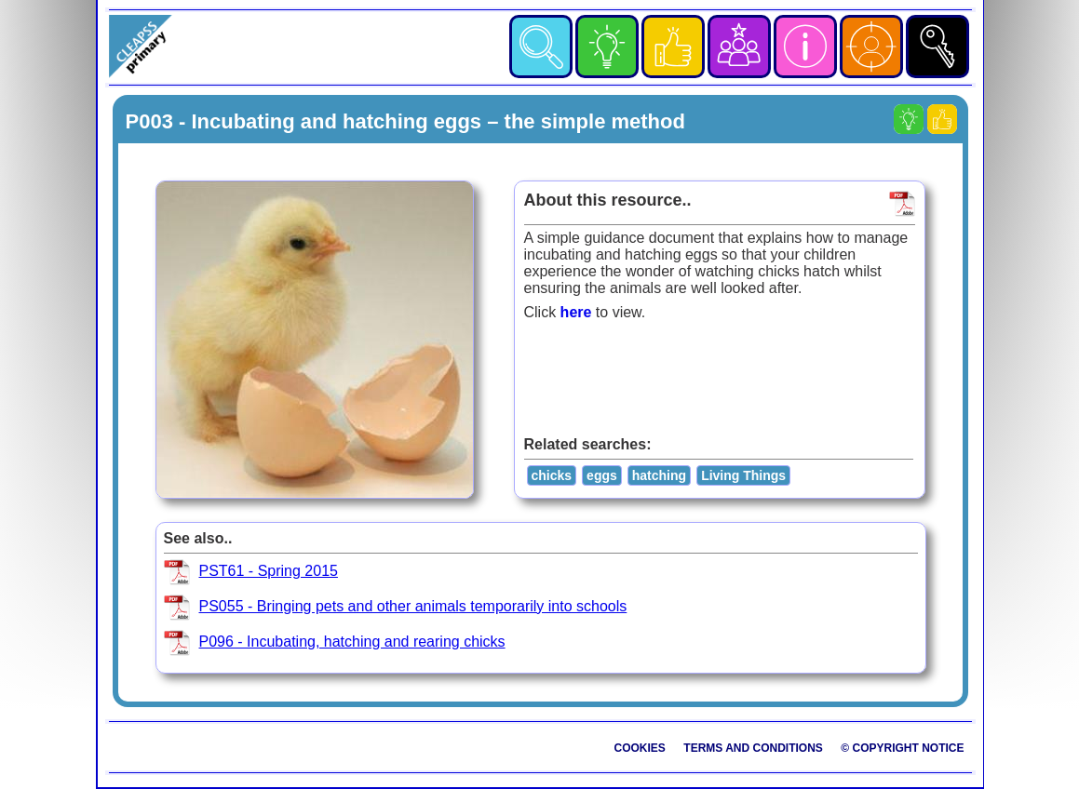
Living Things (743, 475)
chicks (552, 475)
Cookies (640, 748)
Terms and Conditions (753, 748)
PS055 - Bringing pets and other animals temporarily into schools (413, 606)
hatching (659, 475)
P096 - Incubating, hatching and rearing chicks (352, 641)
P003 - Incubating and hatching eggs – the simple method (405, 121)
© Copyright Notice (902, 748)
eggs (602, 475)
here (576, 312)
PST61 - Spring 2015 (268, 571)
